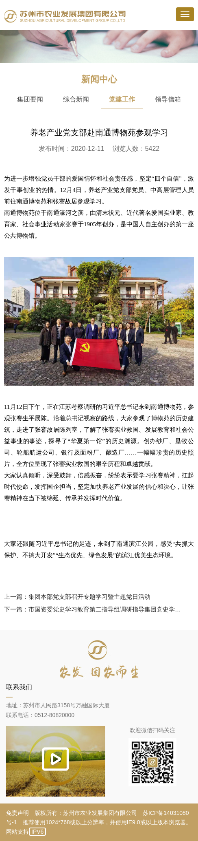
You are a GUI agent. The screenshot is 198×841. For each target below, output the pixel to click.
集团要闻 (30, 99)
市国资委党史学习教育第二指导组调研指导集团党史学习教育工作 (106, 609)
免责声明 (17, 813)
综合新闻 (76, 99)
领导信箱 (168, 99)
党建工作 (122, 99)
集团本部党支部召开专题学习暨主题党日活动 (89, 596)
